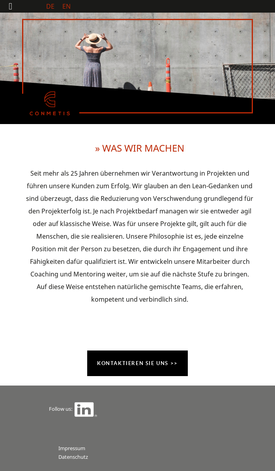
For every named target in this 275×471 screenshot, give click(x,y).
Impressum (71, 448)
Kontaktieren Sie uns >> (137, 363)
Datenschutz (73, 456)
